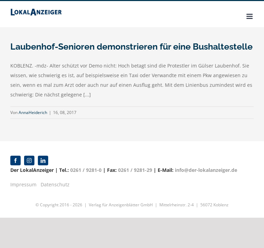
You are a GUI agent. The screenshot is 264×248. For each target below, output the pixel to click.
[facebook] (15, 160)
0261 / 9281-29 (135, 170)
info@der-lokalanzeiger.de (206, 170)
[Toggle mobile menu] (250, 16)
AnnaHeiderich (33, 112)
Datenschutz (55, 184)
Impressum (23, 184)
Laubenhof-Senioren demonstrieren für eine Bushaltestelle (131, 46)
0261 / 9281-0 (86, 170)
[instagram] (29, 160)
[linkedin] (43, 160)
